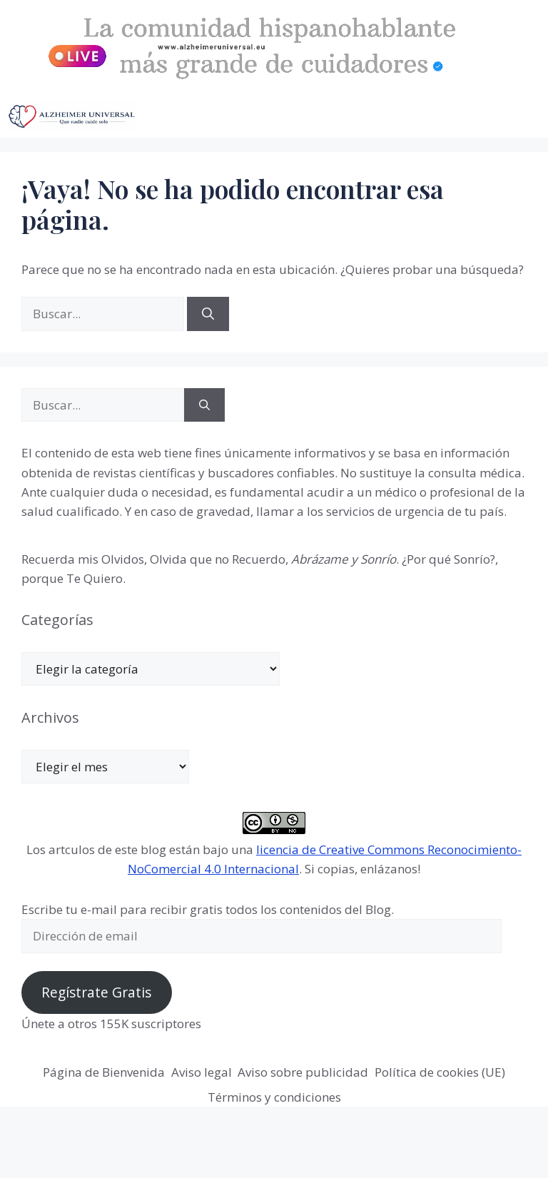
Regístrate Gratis (96, 992)
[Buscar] (208, 314)
